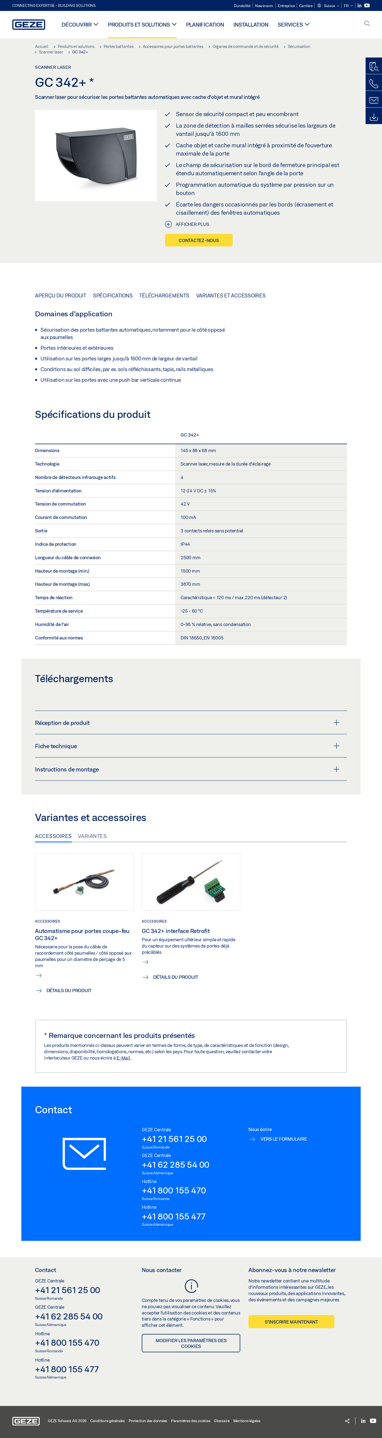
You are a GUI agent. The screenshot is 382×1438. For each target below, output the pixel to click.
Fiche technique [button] (187, 746)
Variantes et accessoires (231, 295)
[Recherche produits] (374, 67)
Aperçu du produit (60, 295)
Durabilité (242, 6)
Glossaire (222, 1421)
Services (290, 24)
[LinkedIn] (360, 5)
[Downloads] (374, 117)
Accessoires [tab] (53, 836)
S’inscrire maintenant (291, 1321)
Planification (205, 24)
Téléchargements (164, 295)
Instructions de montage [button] (187, 769)
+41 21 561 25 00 (174, 1139)
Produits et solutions (139, 24)
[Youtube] (367, 5)
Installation (250, 24)
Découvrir (77, 24)
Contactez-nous (199, 240)
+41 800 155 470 (174, 1190)
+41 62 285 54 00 (175, 1164)
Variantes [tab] (92, 836)
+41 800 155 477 (173, 1216)
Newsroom (264, 6)
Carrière (305, 6)
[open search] (367, 24)
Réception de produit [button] (187, 722)
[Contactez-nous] (374, 83)
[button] (328, 6)
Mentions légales (247, 1421)
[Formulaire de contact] (374, 100)
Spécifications (113, 295)
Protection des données (148, 1421)
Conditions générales (107, 1421)
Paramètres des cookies (190, 1421)
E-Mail (124, 1057)
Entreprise (286, 6)
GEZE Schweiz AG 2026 (67, 1421)
